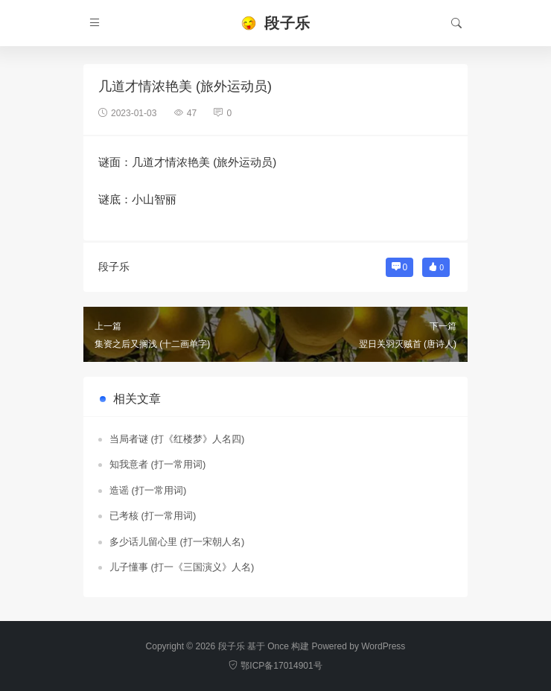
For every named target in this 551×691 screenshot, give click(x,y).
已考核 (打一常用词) (152, 515)
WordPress (383, 646)
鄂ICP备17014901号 (275, 665)
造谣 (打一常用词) (147, 490)
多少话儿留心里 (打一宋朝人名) (176, 541)
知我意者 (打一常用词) (157, 464)
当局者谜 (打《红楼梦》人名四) (176, 439)
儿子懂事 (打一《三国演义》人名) (181, 567)
